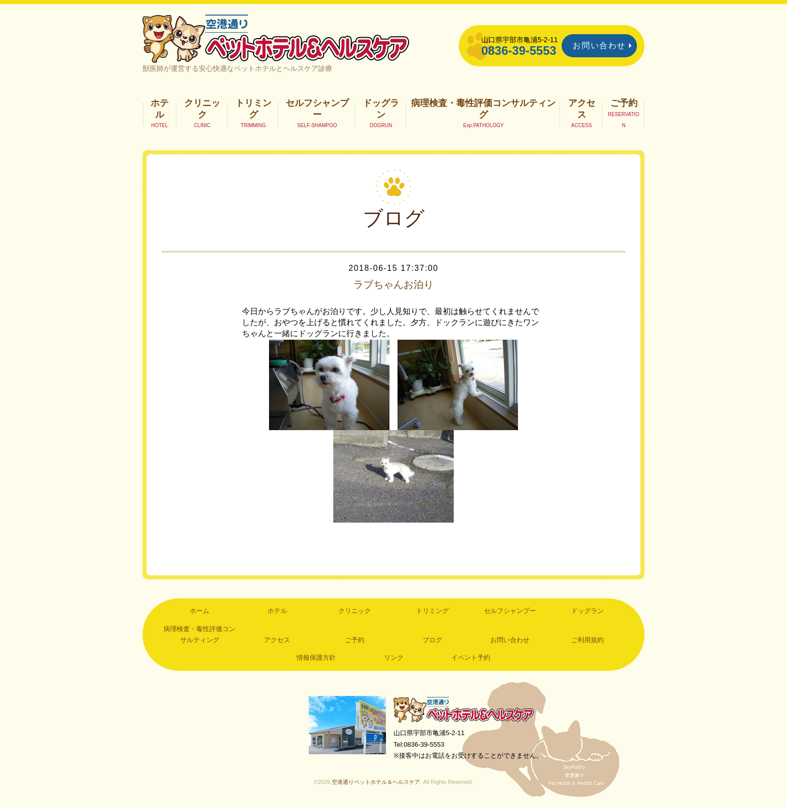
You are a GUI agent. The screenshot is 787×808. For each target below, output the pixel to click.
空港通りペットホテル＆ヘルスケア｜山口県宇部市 (276, 38)
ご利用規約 (587, 640)
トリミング (253, 108)
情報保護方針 (316, 657)
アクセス (581, 108)
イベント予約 (470, 657)
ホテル (160, 108)
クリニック (202, 108)
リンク (394, 657)
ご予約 (623, 103)
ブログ (432, 640)
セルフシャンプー (317, 108)
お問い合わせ (599, 45)
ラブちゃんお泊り (393, 284)
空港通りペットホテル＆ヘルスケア (464, 709)
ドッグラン (381, 108)
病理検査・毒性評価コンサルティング (483, 108)
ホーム (199, 611)
